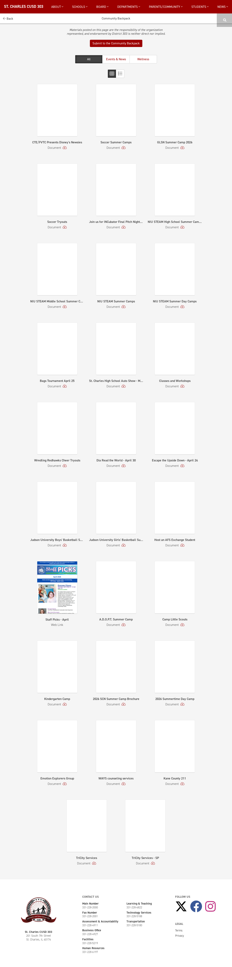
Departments (128, 7)
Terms (179, 930)
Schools (79, 7)
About (57, 7)
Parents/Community (166, 7)
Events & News (116, 59)
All (88, 59)
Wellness (143, 59)
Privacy (179, 936)
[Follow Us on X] (181, 907)
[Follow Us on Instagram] (210, 907)
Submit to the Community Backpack (116, 43)
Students (200, 7)
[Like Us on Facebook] (196, 907)
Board (102, 7)
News (222, 7)
